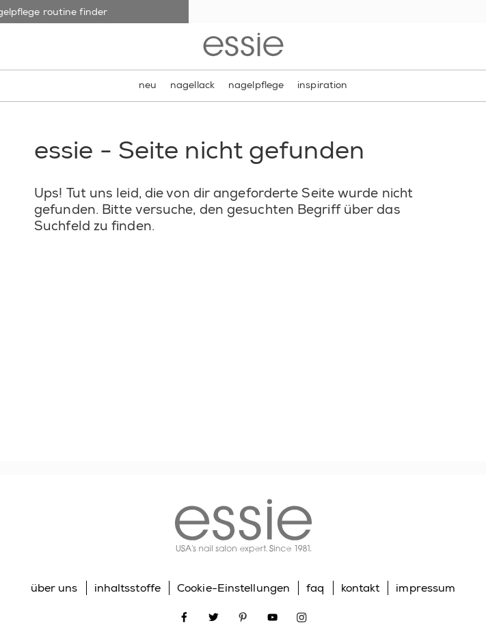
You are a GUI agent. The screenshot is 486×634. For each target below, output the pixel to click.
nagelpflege (256, 85)
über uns (54, 588)
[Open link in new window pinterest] (243, 616)
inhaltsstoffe (127, 588)
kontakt (360, 588)
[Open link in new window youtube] (272, 616)
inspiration (322, 85)
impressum (425, 588)
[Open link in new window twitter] (213, 616)
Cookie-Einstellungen (233, 588)
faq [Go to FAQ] (315, 588)
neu (148, 85)
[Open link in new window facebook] (184, 616)
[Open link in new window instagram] (302, 616)
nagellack (192, 85)
